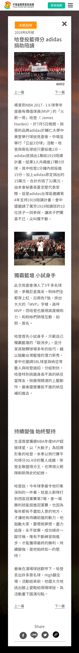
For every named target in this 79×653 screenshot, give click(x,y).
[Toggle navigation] (70, 5)
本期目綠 (25, 25)
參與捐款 (56, 5)
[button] (19, 92)
